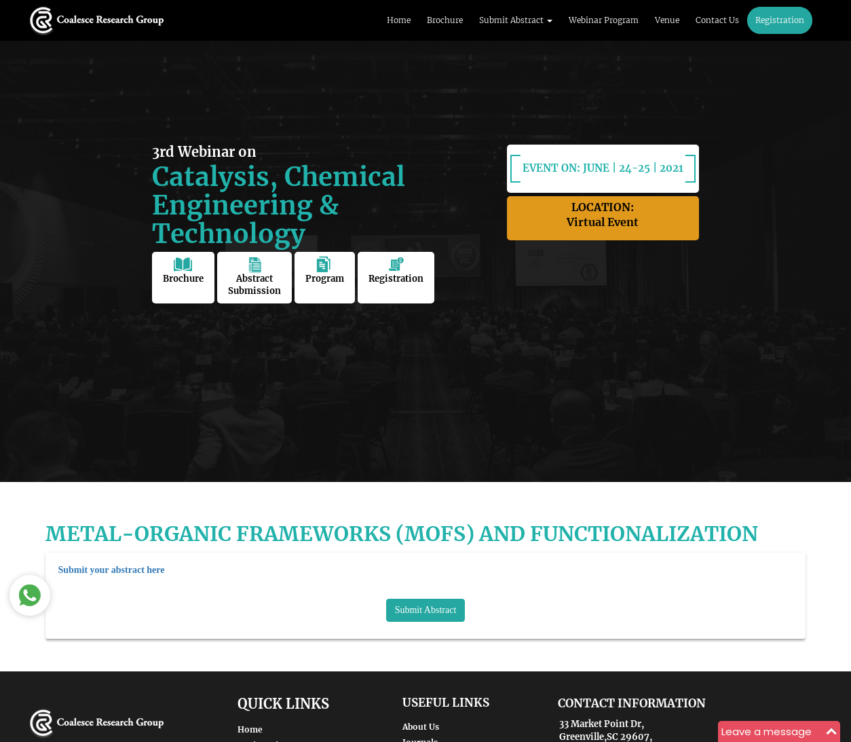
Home (399, 20)
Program (324, 270)
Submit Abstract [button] (515, 20)
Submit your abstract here (111, 570)
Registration (779, 20)
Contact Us (717, 20)
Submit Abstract (426, 610)
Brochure (445, 20)
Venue (667, 20)
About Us (420, 727)
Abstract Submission (254, 276)
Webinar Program (604, 20)
